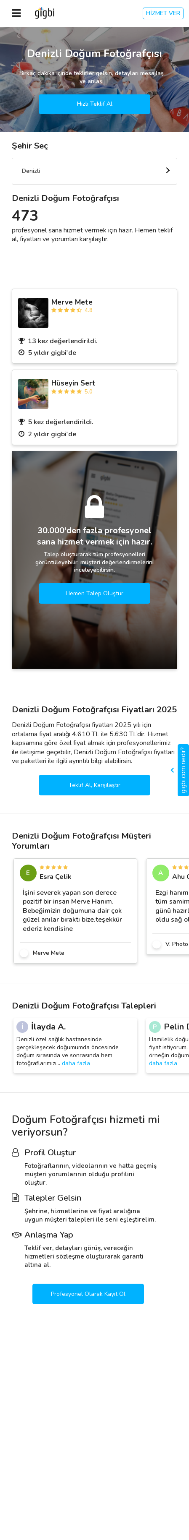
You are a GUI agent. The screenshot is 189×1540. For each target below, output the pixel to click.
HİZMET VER (163, 13)
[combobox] (94, 171)
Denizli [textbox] (31, 171)
